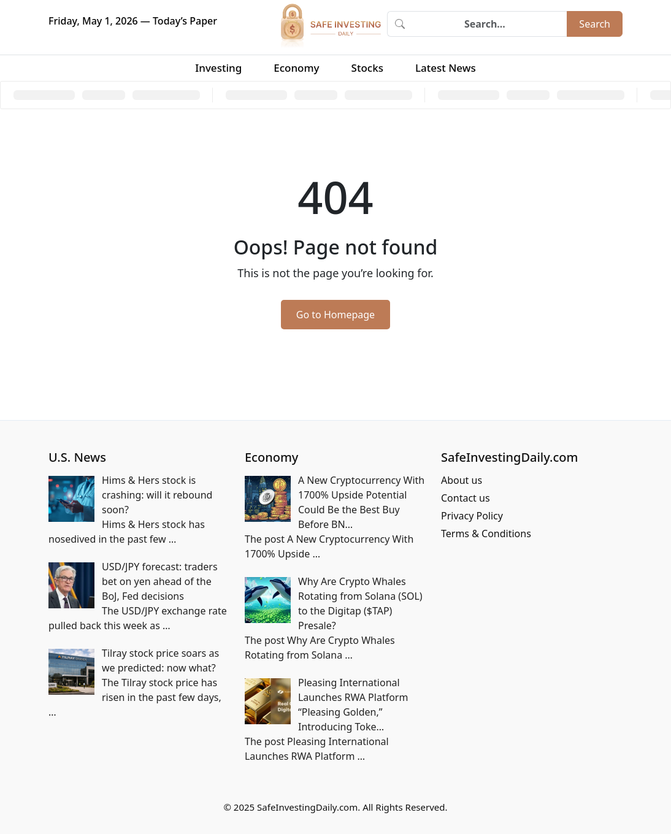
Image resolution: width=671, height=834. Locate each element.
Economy (296, 68)
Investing (218, 68)
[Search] (489, 24)
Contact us (465, 498)
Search (594, 24)
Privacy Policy (472, 515)
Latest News (445, 68)
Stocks (367, 68)
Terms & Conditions (486, 533)
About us (461, 480)
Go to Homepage (335, 314)
